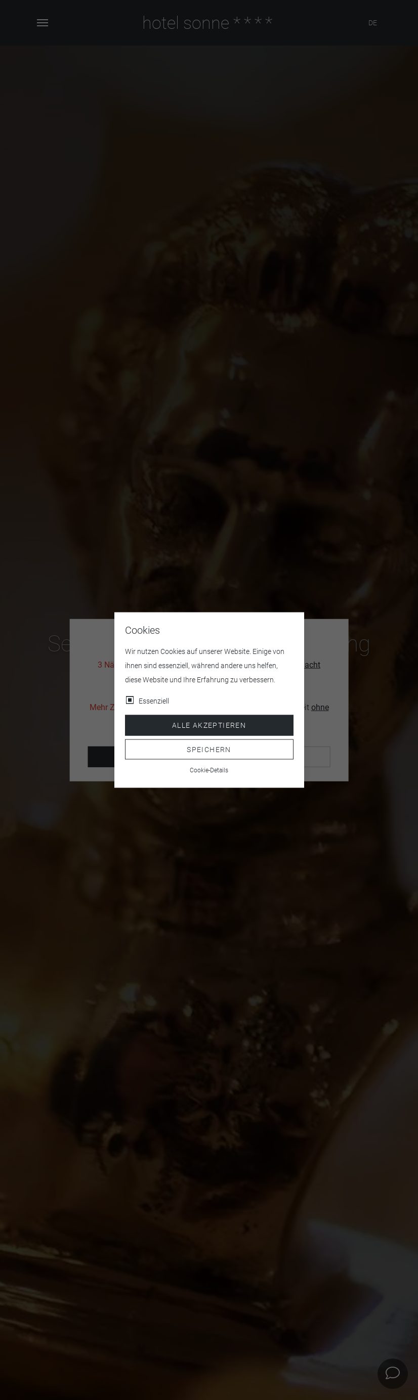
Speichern (209, 749)
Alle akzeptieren (209, 725)
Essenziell (154, 701)
